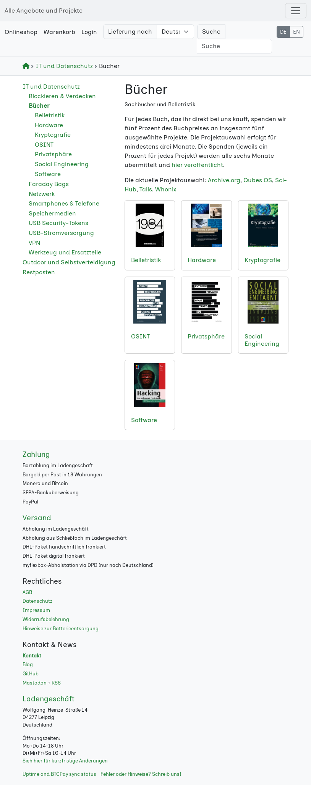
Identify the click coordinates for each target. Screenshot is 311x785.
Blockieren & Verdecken (62, 96)
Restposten (39, 272)
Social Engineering (62, 164)
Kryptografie (53, 134)
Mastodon (35, 683)
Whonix (165, 189)
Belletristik (50, 115)
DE (283, 32)
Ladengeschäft (49, 698)
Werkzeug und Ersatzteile (65, 252)
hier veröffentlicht (197, 164)
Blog (28, 664)
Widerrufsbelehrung (46, 619)
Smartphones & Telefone (64, 203)
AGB (27, 592)
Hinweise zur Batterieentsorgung (61, 628)
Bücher (39, 105)
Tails (145, 189)
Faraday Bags (49, 184)
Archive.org (224, 180)
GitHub (31, 674)
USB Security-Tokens (58, 223)
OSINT (44, 144)
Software (48, 174)
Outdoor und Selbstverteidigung (69, 262)
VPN (34, 242)
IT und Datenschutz (62, 66)
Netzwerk (42, 193)
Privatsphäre (53, 154)
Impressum (36, 610)
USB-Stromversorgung (61, 232)
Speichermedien (52, 213)
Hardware (49, 125)
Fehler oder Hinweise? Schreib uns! (140, 774)
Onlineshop (21, 32)
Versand (37, 517)
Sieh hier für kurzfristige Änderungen (65, 761)
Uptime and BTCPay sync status (59, 774)
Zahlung (36, 454)
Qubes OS (257, 180)
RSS (56, 683)
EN (296, 32)
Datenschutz (37, 601)
